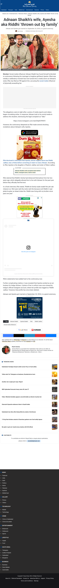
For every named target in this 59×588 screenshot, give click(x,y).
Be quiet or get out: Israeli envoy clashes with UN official (17, 427)
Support (43, 579)
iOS (34, 342)
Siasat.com (5, 13)
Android (28, 342)
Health (4, 541)
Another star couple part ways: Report (12, 382)
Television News (22, 13)
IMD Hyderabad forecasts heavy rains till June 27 (15, 390)
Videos (47, 9)
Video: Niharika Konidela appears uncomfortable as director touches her (22, 397)
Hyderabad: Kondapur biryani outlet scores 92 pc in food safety (19, 367)
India (16, 9)
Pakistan (4, 488)
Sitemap (36, 581)
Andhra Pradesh (6, 553)
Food (3, 544)
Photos (42, 9)
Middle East (21, 9)
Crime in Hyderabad (7, 519)
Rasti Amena (20, 31)
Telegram (23, 340)
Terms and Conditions (27, 581)
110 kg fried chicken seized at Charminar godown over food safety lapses (22, 420)
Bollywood (5, 529)
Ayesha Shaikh (24, 322)
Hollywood (5, 531)
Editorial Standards (17, 579)
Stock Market (6, 568)
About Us (7, 579)
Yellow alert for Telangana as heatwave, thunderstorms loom (18, 375)
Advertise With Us (35, 579)
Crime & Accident (7, 522)
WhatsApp (17, 340)
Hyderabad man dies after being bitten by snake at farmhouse (19, 412)
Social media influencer (10, 325)
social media (43, 81)
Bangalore (5, 558)
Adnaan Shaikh (14, 322)
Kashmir (4, 491)
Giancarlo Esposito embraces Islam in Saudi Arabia (16, 405)
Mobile (4, 510)
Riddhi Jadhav (38, 322)
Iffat (31, 322)
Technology (5, 512)
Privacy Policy (50, 579)
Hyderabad (3, 9)
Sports (4, 534)
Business (37, 9)
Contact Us (26, 579)
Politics (4, 483)
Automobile (5, 570)
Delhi (3, 481)
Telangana (10, 9)
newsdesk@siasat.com (34, 441)
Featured (4, 476)
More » (40, 352)
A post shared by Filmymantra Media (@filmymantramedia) (28, 274)
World (4, 486)
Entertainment (29, 9)
